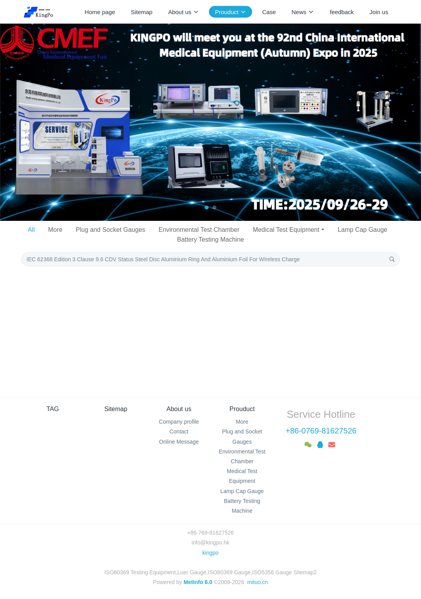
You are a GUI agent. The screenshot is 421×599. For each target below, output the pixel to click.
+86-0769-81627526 (321, 430)
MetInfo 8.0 (197, 582)
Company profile (179, 422)
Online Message (179, 442)
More (55, 229)
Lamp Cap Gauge (362, 229)
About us (179, 409)
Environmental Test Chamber (199, 229)
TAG (52, 409)
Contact (178, 431)
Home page (100, 12)
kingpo (210, 553)
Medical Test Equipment (286, 229)
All (31, 229)
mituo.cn (257, 582)
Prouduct (241, 409)
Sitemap (115, 409)
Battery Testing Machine (210, 239)
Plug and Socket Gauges (110, 229)
